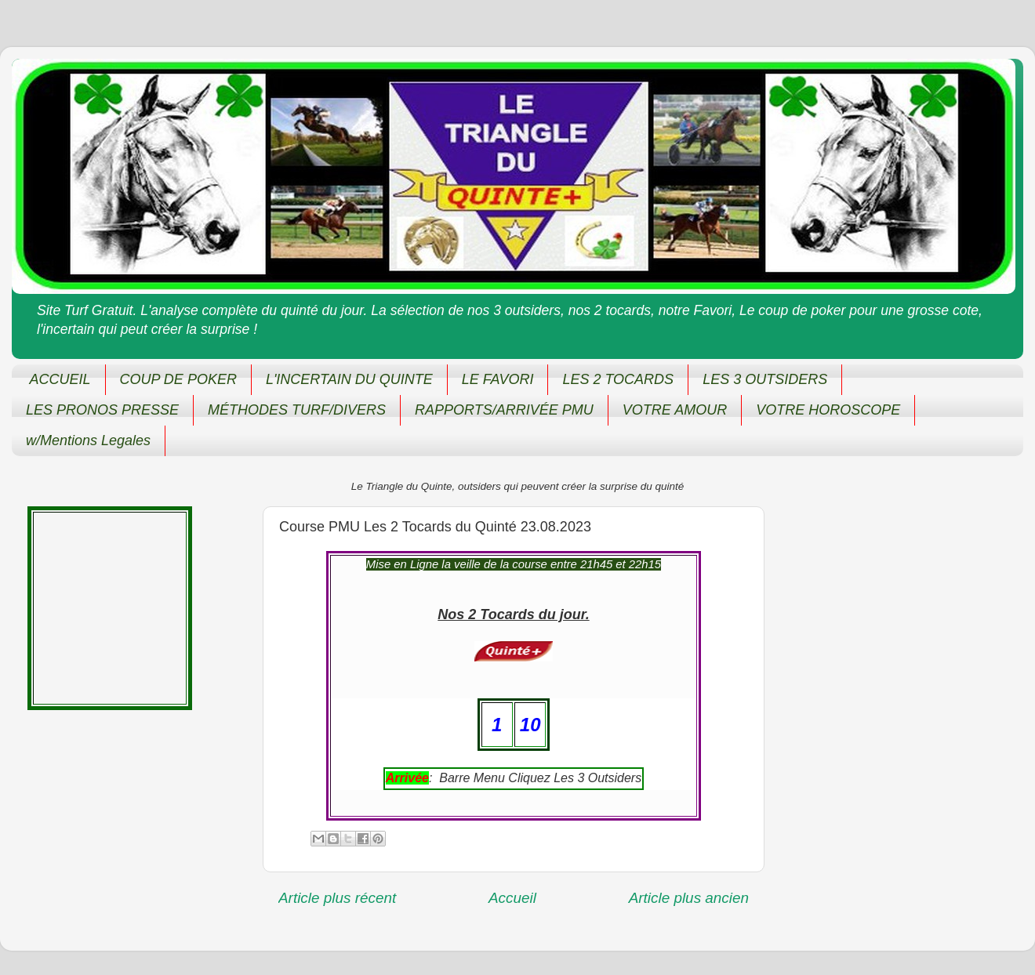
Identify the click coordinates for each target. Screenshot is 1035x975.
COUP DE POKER (178, 379)
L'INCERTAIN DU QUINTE (349, 379)
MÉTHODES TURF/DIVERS (297, 410)
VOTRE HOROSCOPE (828, 410)
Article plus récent (337, 898)
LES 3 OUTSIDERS (765, 379)
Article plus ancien (689, 898)
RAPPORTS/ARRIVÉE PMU (504, 410)
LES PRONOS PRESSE (102, 410)
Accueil (512, 898)
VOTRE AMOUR (675, 410)
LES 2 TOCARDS (618, 379)
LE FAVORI (498, 379)
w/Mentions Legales (88, 440)
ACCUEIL (60, 379)
